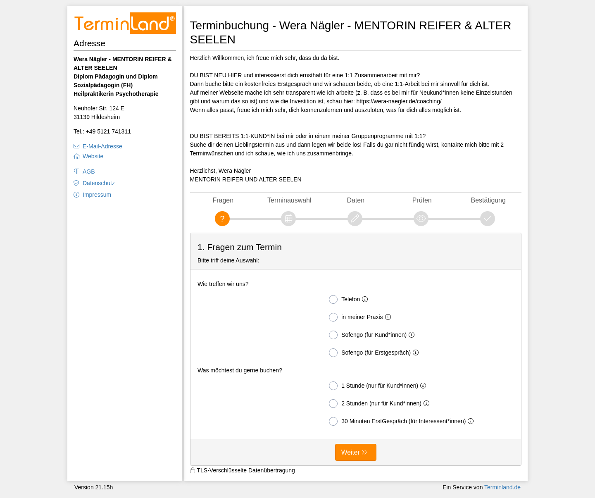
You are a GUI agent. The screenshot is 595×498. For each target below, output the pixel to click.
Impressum (97, 194)
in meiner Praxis (361, 317)
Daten (355, 200)
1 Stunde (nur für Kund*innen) (379, 385)
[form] (356, 349)
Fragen (222, 200)
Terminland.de (502, 487)
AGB (89, 171)
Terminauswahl (289, 200)
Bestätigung (488, 200)
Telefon (350, 299)
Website (93, 156)
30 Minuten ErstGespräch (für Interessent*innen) (403, 421)
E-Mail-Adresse (102, 146)
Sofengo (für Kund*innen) (373, 335)
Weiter (350, 452)
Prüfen (422, 200)
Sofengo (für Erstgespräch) (375, 352)
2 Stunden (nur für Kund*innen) (381, 403)
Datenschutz (99, 183)
